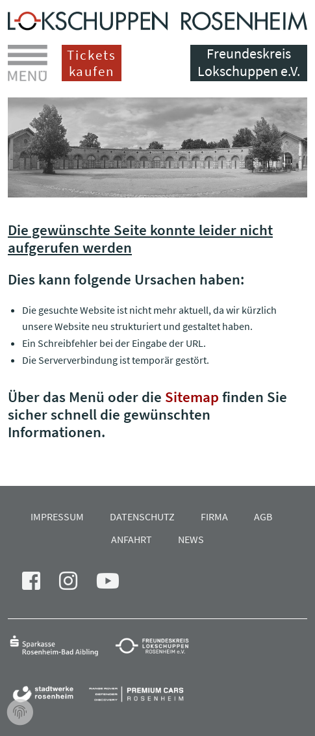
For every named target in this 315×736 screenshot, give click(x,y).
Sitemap (192, 396)
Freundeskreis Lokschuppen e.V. (248, 62)
